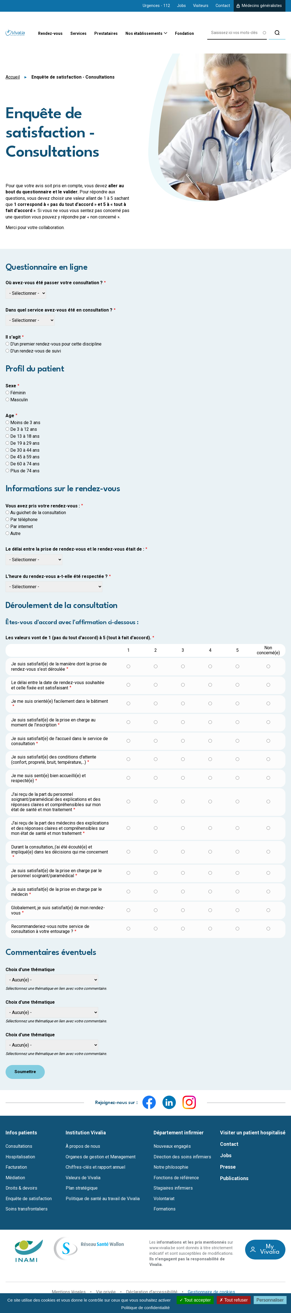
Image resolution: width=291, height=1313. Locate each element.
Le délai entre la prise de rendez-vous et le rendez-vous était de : (75, 549)
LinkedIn (169, 1102)
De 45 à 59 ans (25, 456)
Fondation (187, 34)
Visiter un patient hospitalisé (252, 1133)
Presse (228, 1167)
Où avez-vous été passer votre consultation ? (54, 282)
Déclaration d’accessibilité (151, 1292)
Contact (223, 5)
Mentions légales (69, 1292)
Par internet (21, 526)
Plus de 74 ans (25, 470)
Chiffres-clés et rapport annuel (95, 1167)
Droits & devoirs (21, 1188)
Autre (15, 533)
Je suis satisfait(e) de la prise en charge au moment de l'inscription (53, 722)
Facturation (16, 1167)
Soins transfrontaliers (27, 1209)
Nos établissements (141, 34)
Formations (165, 1209)
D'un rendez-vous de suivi (35, 351)
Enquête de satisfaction (29, 1198)
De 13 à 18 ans (25, 436)
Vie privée (106, 1292)
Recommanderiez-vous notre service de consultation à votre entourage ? (50, 929)
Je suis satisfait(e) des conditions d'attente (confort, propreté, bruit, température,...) (53, 759)
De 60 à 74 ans (25, 463)
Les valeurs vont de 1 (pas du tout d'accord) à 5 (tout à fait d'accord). (78, 637)
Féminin (18, 392)
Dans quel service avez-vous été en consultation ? (59, 310)
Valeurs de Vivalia (83, 1177)
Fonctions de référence (176, 1177)
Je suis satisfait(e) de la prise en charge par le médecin (56, 892)
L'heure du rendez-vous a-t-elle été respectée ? (57, 576)
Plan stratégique (82, 1188)
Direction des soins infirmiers (182, 1156)
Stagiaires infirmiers (173, 1188)
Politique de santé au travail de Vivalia (103, 1198)
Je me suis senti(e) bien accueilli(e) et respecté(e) (48, 778)
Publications (234, 1178)
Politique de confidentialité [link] (145, 1307)
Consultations (19, 1146)
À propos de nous (83, 1146)
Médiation (15, 1177)
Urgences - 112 (156, 5)
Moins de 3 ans (25, 422)
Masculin (19, 399)
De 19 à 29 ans (25, 443)
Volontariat (164, 1198)
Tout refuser (234, 1300)
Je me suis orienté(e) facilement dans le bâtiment (59, 701)
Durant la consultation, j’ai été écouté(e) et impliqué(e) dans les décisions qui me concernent (59, 849)
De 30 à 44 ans (25, 450)
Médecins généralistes (262, 5)
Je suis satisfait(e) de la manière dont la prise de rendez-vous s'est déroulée (59, 666)
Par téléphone (24, 519)
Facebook (149, 1102)
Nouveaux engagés (172, 1146)
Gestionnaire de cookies (211, 1292)
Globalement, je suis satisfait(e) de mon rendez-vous (58, 910)
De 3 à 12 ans (23, 429)
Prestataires (98, 34)
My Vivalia (270, 1250)
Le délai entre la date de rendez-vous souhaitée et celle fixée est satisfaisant (57, 685)
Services (66, 34)
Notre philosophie (171, 1167)
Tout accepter (195, 1300)
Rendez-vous (34, 34)
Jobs (181, 5)
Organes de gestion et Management (100, 1156)
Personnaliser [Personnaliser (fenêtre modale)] (270, 1300)
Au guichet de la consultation (38, 512)
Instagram (189, 1102)
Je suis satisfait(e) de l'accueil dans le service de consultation (59, 741)
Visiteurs (200, 5)
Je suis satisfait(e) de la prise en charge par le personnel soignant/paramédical (56, 873)
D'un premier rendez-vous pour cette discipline (56, 344)
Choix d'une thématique (30, 969)
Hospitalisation (20, 1156)
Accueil (13, 77)
